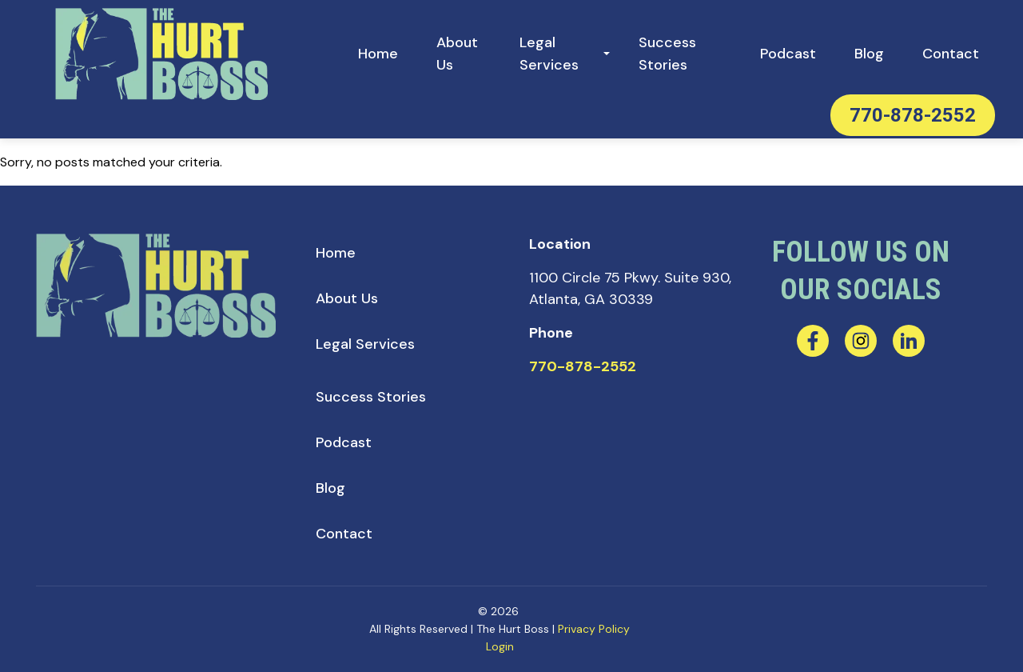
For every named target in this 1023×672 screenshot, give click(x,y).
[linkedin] (909, 341)
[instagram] (861, 341)
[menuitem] (378, 54)
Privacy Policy (594, 629)
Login (500, 646)
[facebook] (813, 341)
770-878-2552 (913, 115)
